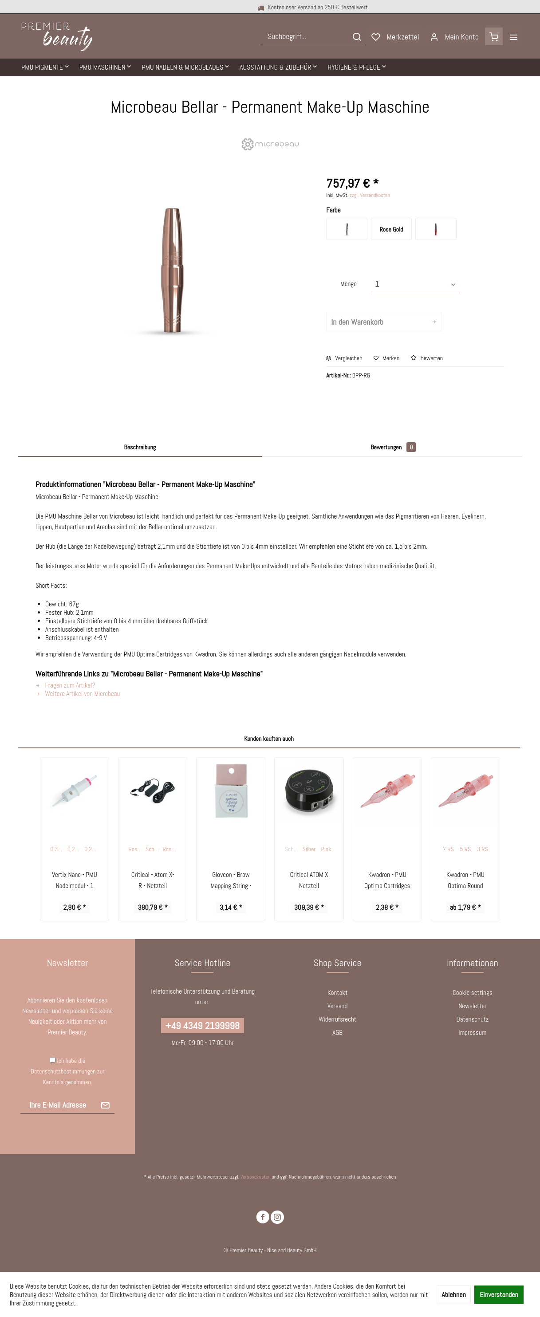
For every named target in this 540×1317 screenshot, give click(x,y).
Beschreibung (140, 447)
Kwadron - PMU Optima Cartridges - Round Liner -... (387, 880)
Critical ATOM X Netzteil (309, 880)
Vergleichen (344, 358)
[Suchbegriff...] (313, 36)
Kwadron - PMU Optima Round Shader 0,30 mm (465, 880)
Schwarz (154, 849)
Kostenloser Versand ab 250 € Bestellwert (253, 7)
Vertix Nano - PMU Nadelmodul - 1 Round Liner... (74, 880)
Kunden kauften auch (269, 739)
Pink (326, 849)
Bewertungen (393, 447)
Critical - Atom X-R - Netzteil (152, 880)
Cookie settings (473, 992)
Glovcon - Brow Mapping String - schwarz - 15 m (230, 880)
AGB (337, 1032)
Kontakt (337, 992)
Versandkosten (255, 1176)
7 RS (448, 849)
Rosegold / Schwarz (171, 849)
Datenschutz (473, 1019)
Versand (337, 1006)
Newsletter (472, 1006)
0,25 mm (75, 849)
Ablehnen (453, 1294)
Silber (309, 849)
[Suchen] (356, 36)
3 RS (482, 849)
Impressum (472, 1032)
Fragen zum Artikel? (65, 685)
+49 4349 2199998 (203, 1025)
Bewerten (426, 358)
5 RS (465, 849)
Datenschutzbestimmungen (63, 1071)
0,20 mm (92, 849)
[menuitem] (313, 36)
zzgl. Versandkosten (370, 195)
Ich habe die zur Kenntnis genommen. (67, 1071)
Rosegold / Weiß (136, 849)
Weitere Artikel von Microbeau (77, 693)
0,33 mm (58, 849)
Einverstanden (499, 1294)
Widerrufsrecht (337, 1019)
